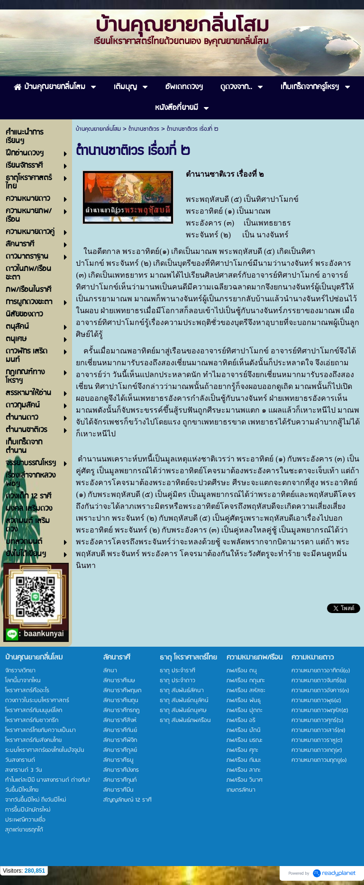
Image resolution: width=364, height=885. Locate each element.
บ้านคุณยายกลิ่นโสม (98, 129)
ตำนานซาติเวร (143, 129)
